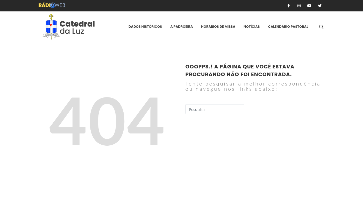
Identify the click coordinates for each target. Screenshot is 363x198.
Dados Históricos (145, 26)
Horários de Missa (218, 26)
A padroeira (181, 26)
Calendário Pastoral (288, 26)
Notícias (252, 26)
